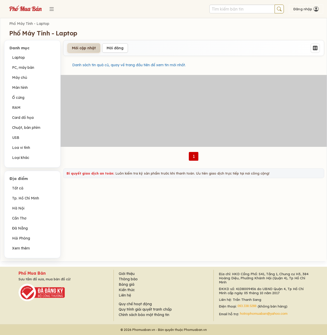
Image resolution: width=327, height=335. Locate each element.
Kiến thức (127, 290)
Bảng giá (126, 284)
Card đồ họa (23, 117)
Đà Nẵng (20, 228)
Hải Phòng (21, 238)
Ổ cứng (18, 97)
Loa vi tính (21, 147)
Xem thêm (21, 248)
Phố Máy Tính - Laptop (29, 23)
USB (15, 137)
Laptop (18, 57)
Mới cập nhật (84, 48)
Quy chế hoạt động (135, 304)
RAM (16, 107)
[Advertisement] (194, 111)
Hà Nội (18, 208)
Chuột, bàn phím (26, 127)
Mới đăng (115, 48)
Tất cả (17, 188)
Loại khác (20, 157)
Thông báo (128, 279)
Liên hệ (125, 295)
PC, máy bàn (23, 67)
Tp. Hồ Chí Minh (25, 198)
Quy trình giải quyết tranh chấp (145, 309)
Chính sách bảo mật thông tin (144, 314)
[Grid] (315, 48)
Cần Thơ (19, 218)
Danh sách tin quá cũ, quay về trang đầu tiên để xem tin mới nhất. (129, 65)
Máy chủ (19, 77)
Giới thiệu (127, 273)
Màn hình (20, 87)
